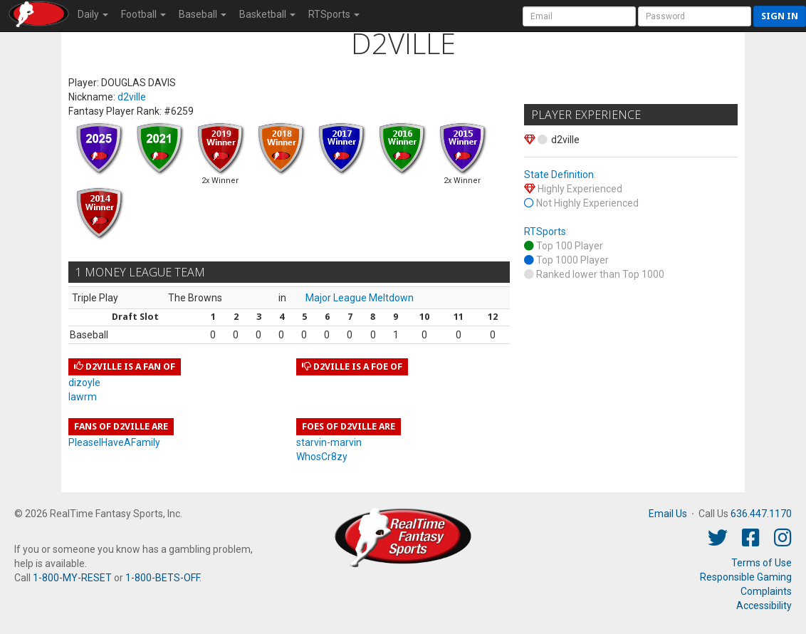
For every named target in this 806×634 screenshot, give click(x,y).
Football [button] (143, 14)
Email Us (668, 513)
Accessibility (764, 605)
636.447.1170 (761, 513)
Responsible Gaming (746, 577)
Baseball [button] (202, 14)
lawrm (82, 396)
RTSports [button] (334, 14)
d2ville (131, 97)
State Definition (559, 174)
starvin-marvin (329, 442)
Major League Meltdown (359, 297)
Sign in (779, 16)
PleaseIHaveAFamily (114, 442)
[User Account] (579, 16)
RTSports (545, 231)
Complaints (766, 591)
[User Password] (694, 16)
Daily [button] (93, 14)
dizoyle (84, 382)
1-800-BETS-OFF (162, 577)
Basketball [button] (267, 14)
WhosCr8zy (321, 456)
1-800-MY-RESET (72, 577)
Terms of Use (761, 562)
